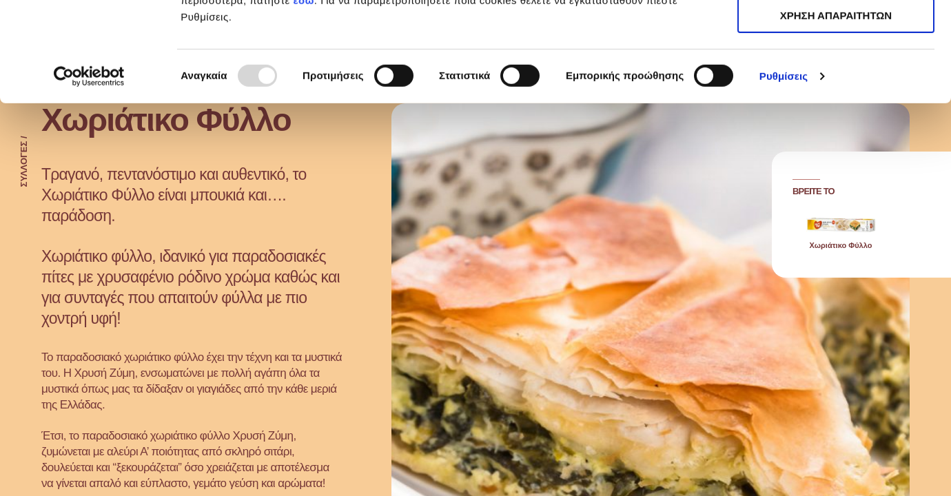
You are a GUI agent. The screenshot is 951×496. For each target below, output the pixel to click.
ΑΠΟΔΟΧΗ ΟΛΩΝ (836, 34)
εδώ (303, 99)
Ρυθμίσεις (783, 175)
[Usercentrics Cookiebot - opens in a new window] (89, 175)
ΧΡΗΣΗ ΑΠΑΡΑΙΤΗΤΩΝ (836, 75)
